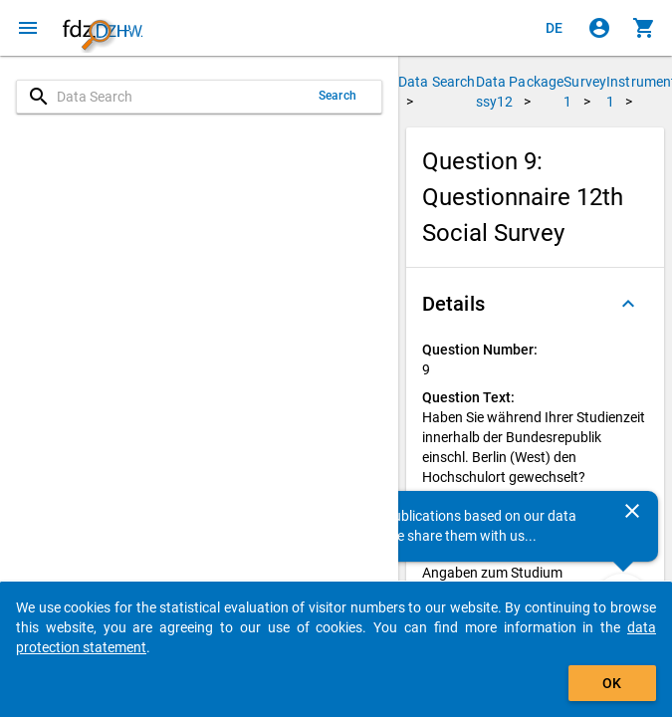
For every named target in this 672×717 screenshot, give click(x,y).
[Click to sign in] (599, 28)
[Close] (632, 511)
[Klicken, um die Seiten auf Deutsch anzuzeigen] (554, 28)
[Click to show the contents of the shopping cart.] (644, 28)
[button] (535, 304)
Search (337, 96)
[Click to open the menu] (28, 28)
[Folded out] (628, 304)
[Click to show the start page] (102, 28)
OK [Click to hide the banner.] (611, 683)
